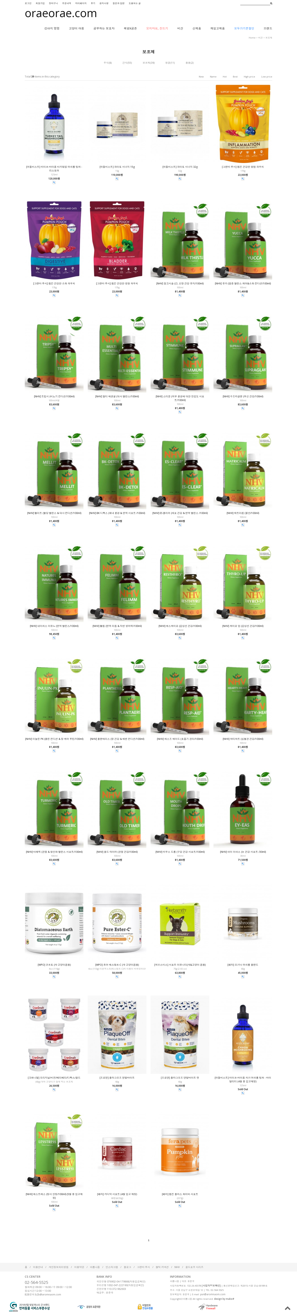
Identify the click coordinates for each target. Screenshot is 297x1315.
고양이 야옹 (76, 28)
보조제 (268, 37)
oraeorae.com (61, 12)
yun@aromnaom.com (212, 1294)
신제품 (196, 28)
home (252, 37)
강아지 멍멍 (52, 28)
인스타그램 (112, 1267)
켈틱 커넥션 (162, 1267)
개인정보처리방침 (58, 1267)
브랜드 (268, 28)
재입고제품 (217, 28)
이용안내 (38, 1267)
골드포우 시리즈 (194, 1267)
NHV (177, 1267)
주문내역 (66, 3)
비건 (180, 28)
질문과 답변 (119, 3)
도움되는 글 (135, 3)
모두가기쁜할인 (244, 28)
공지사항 (103, 3)
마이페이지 (81, 3)
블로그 (127, 1267)
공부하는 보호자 (103, 28)
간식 (125, 63)
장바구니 (53, 3)
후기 (93, 3)
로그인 (28, 3)
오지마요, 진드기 (157, 28)
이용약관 (79, 1267)
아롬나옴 (95, 1267)
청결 (167, 63)
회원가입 (40, 3)
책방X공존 (130, 28)
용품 (188, 63)
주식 (106, 63)
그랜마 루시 (143, 1267)
